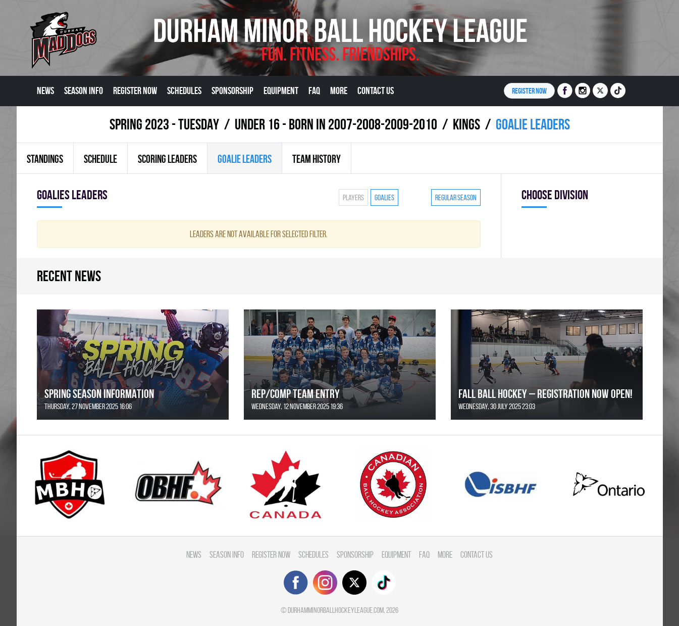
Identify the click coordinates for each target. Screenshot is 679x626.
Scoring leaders (167, 159)
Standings (45, 159)
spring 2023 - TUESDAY (164, 124)
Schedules (184, 90)
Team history (316, 159)
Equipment (281, 90)
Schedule (100, 159)
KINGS (466, 124)
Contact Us (375, 90)
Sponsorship (232, 90)
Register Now (135, 90)
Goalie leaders (245, 159)
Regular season (456, 197)
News (45, 90)
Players (353, 197)
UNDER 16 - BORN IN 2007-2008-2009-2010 (336, 124)
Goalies (384, 197)
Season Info (83, 90)
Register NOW (529, 90)
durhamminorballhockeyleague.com (336, 610)
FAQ (314, 90)
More (338, 90)
